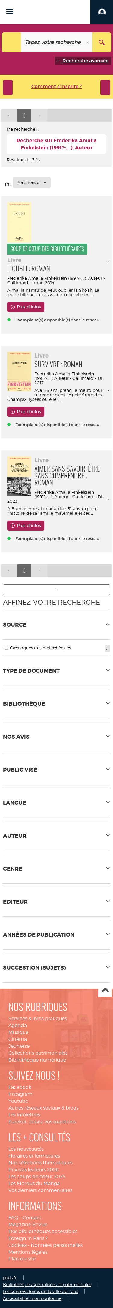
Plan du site (22, 1259)
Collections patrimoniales (37, 1053)
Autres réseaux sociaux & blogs (43, 1108)
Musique (18, 1032)
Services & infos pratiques (37, 1018)
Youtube (18, 1101)
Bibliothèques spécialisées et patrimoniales (47, 1284)
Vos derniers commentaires (40, 1190)
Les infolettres (24, 1115)
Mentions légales (27, 1252)
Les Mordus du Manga (34, 1183)
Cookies (17, 1245)
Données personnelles (57, 1245)
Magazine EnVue (27, 1224)
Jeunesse (19, 1046)
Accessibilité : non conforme (32, 1298)
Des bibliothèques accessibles (42, 1231)
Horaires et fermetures (34, 1156)
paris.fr (10, 1277)
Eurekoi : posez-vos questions (42, 1122)
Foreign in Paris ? (28, 1238)
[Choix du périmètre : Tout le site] (11, 42)
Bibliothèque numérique (37, 1060)
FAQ (13, 1217)
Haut (105, 990)
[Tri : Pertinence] (32, 182)
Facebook (19, 1087)
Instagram (20, 1094)
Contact (32, 1217)
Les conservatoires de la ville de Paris (40, 1291)
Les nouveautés (26, 1149)
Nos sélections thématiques (40, 1163)
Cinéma (17, 1039)
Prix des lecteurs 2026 (33, 1169)
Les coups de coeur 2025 (36, 1176)
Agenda (17, 1025)
